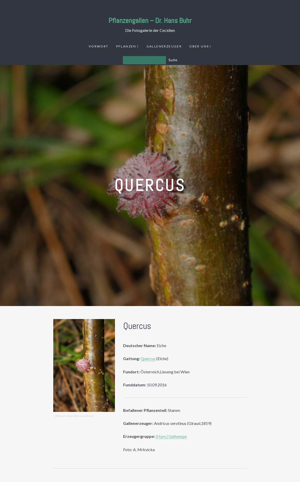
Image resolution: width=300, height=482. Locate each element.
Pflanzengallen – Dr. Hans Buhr (150, 20)
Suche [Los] (172, 60)
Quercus (148, 358)
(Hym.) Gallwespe (171, 436)
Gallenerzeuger (164, 46)
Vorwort (99, 46)
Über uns (199, 46)
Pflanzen (126, 46)
